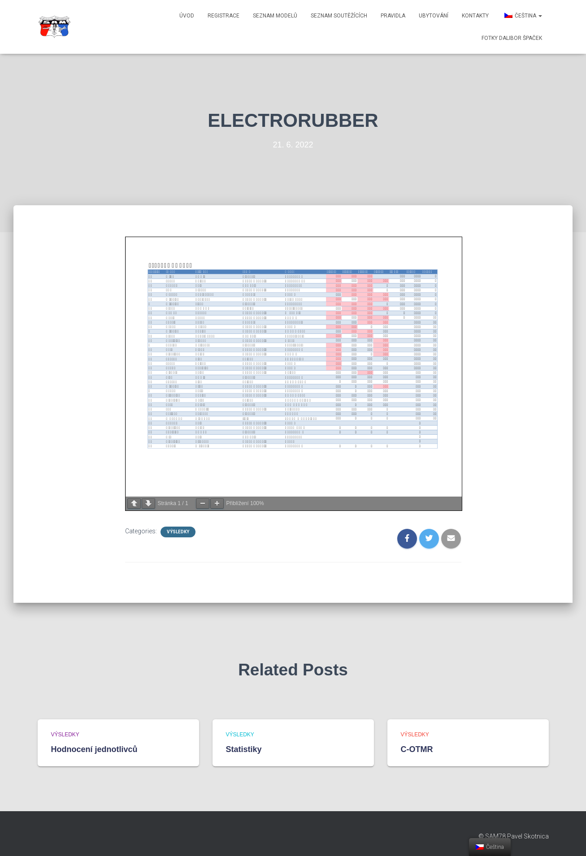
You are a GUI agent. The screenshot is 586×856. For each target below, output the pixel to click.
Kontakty (475, 16)
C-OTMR (417, 749)
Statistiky (244, 749)
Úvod (186, 16)
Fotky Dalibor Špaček (512, 38)
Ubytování (433, 16)
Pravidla (393, 16)
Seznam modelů (275, 16)
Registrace (223, 16)
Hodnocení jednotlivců (94, 749)
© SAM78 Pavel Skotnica (513, 836)
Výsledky (178, 531)
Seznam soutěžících (339, 16)
